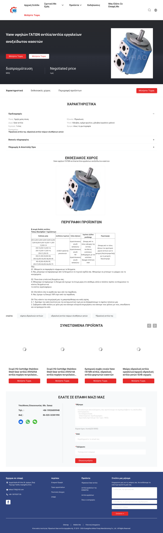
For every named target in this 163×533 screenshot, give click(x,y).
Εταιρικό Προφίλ (57, 482)
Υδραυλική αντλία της (104, 316)
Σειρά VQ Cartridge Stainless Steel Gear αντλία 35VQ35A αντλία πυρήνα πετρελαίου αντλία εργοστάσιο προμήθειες (23, 375)
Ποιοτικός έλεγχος (57, 492)
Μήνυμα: (79, 405)
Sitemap (66, 525)
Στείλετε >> (120, 514)
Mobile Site (77, 525)
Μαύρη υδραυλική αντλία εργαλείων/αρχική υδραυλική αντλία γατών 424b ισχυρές (138, 372)
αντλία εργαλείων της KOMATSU (89, 489)
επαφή (53, 497)
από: (78, 434)
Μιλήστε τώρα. (16, 56)
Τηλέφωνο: (80, 447)
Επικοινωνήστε (86, 460)
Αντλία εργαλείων (88, 495)
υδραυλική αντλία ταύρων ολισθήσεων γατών (69, 316)
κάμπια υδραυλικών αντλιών (31, 316)
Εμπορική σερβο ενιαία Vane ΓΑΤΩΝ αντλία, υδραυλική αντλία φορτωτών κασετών (100, 372)
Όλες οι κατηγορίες (88, 500)
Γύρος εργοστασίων (58, 487)
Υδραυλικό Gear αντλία (89, 483)
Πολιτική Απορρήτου (93, 525)
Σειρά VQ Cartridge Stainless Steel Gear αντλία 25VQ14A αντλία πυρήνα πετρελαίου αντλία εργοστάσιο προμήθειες (61, 375)
